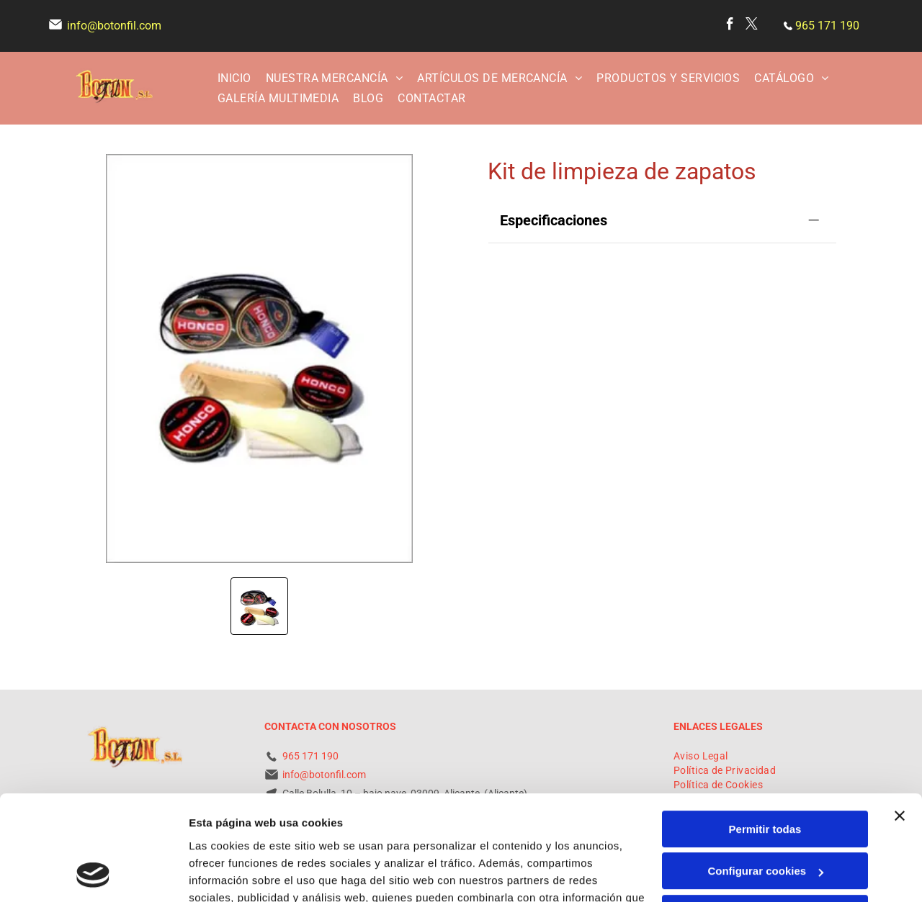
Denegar (765, 815)
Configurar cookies (765, 773)
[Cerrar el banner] (900, 718)
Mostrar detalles (231, 873)
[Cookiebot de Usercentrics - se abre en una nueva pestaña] (93, 874)
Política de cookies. (294, 834)
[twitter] (752, 26)
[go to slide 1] (259, 606)
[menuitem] (234, 78)
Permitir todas (765, 731)
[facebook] (730, 26)
